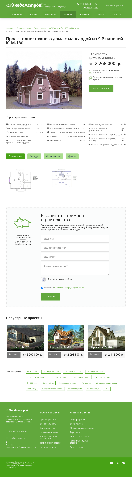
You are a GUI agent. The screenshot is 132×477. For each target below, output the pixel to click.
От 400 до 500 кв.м (101, 377)
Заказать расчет (115, 5)
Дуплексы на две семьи (106, 383)
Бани (107, 388)
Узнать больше (101, 88)
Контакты (116, 14)
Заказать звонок (91, 7)
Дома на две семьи (79, 436)
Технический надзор (50, 443)
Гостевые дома (75, 388)
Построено (85, 14)
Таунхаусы (86, 383)
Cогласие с (64, 288)
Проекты (68, 14)
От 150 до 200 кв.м (73, 371)
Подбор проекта (78, 419)
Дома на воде (93, 388)
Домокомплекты (48, 424)
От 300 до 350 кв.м (57, 377)
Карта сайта (11, 467)
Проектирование (48, 419)
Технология (50, 14)
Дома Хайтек (48, 383)
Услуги (33, 14)
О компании (16, 14)
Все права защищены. (25, 462)
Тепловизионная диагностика (48, 437)
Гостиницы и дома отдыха (79, 442)
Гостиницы (32, 388)
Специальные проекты (52, 388)
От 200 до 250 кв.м (95, 371)
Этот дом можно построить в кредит (107, 78)
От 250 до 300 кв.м (35, 377)
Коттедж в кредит (48, 447)
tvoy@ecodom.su (23, 244)
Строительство (47, 428)
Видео (101, 14)
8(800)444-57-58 (89, 4)
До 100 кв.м (32, 371)
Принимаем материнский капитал (106, 71)
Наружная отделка (49, 432)
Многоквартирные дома (82, 428)
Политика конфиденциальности (19, 465)
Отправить (50, 297)
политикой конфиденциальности (69, 287)
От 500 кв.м (32, 383)
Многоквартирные (67, 383)
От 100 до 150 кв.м (51, 371)
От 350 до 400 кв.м (79, 377)
